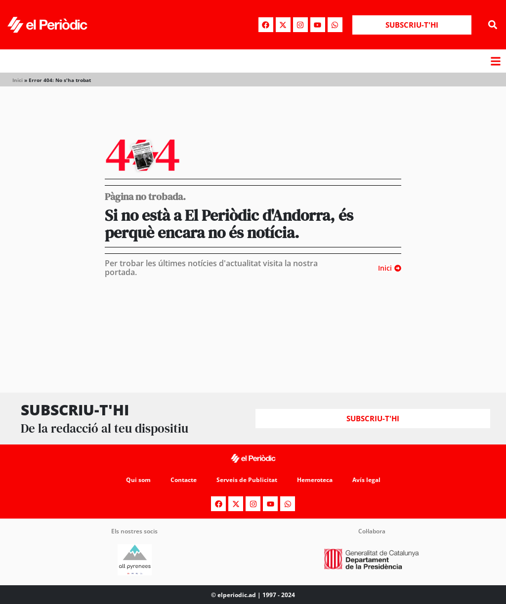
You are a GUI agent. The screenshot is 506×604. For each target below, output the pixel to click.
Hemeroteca (315, 480)
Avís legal (366, 480)
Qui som (138, 480)
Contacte (183, 480)
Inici (17, 80)
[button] (493, 25)
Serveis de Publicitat (246, 480)
